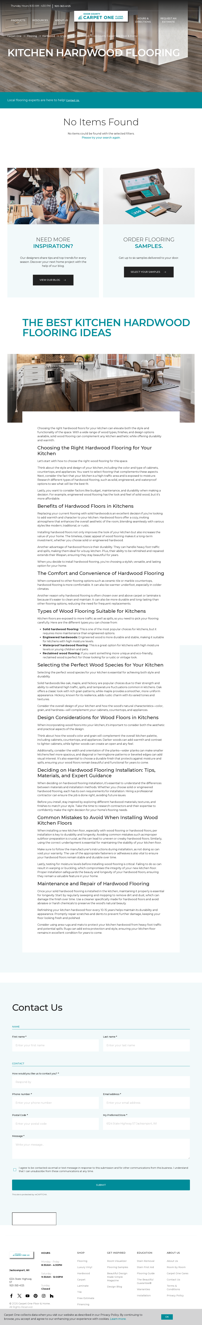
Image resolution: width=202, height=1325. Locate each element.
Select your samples (149, 271)
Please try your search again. (101, 137)
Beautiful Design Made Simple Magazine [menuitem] (117, 1277)
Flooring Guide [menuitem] (146, 1273)
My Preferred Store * (115, 1115)
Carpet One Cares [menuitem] (177, 1273)
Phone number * (22, 1094)
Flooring (32, 36)
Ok (167, 1316)
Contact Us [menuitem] (173, 1279)
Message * (18, 1136)
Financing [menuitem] (83, 1304)
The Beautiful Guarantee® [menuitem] (145, 1281)
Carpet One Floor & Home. (34, 1303)
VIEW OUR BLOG (53, 279)
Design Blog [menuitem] (114, 1286)
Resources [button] (40, 20)
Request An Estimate (168, 20)
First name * (19, 1037)
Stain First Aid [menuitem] (145, 1267)
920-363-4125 (63, 6)
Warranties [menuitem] (143, 1289)
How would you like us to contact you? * (35, 1073)
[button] (184, 20)
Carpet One (14, 36)
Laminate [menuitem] (83, 1285)
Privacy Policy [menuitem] (175, 1295)
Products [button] (18, 20)
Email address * (112, 1094)
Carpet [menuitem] (81, 1279)
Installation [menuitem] (144, 1295)
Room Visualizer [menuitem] (117, 1261)
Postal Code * (20, 1115)
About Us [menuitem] (172, 1261)
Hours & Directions (143, 20)
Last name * (110, 1037)
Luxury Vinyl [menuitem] (84, 1267)
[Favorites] (188, 20)
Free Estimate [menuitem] (85, 1298)
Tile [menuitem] (79, 1292)
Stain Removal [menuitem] (145, 1261)
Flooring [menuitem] (82, 1261)
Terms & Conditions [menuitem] (173, 1287)
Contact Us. (73, 100)
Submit (101, 1184)
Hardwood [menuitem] (83, 1273)
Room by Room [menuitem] (176, 1267)
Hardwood (48, 36)
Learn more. (118, 1318)
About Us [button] (61, 20)
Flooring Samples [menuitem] (117, 1267)
